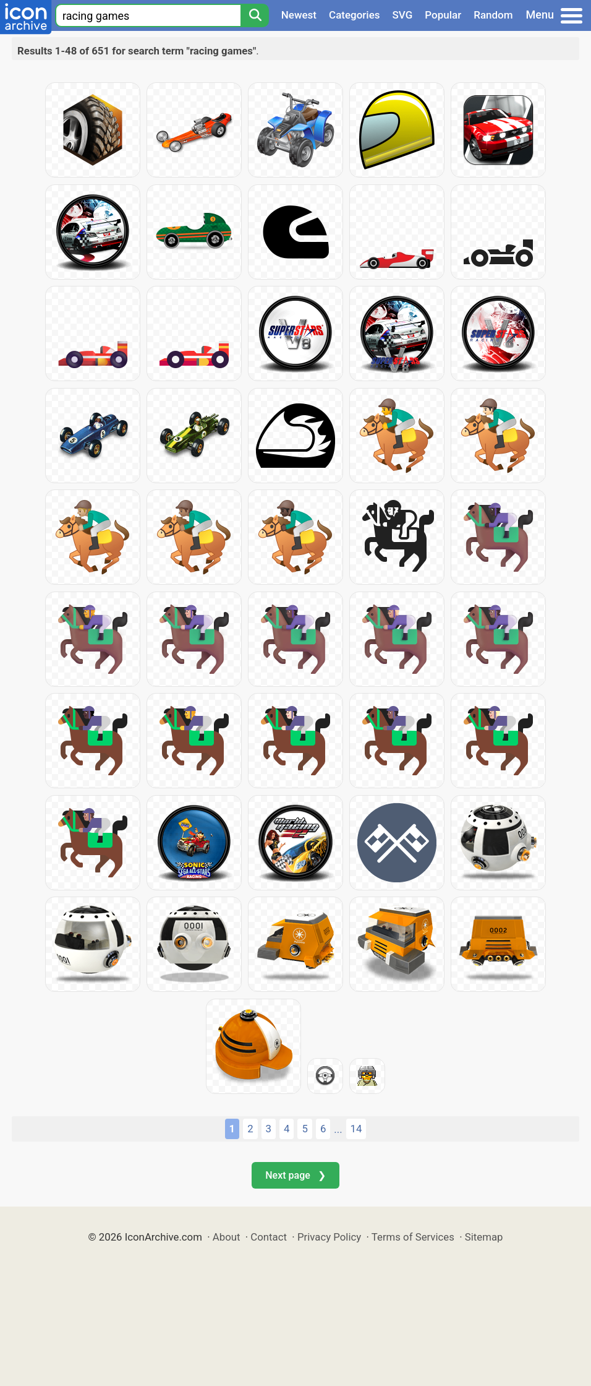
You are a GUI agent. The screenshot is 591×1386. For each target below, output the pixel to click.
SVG (403, 15)
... (338, 1129)
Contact (268, 1237)
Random (493, 15)
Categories (354, 15)
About (226, 1237)
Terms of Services (413, 1237)
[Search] (254, 15)
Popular (443, 15)
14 (356, 1128)
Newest (299, 15)
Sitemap (484, 1237)
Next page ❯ (295, 1175)
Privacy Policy (329, 1237)
